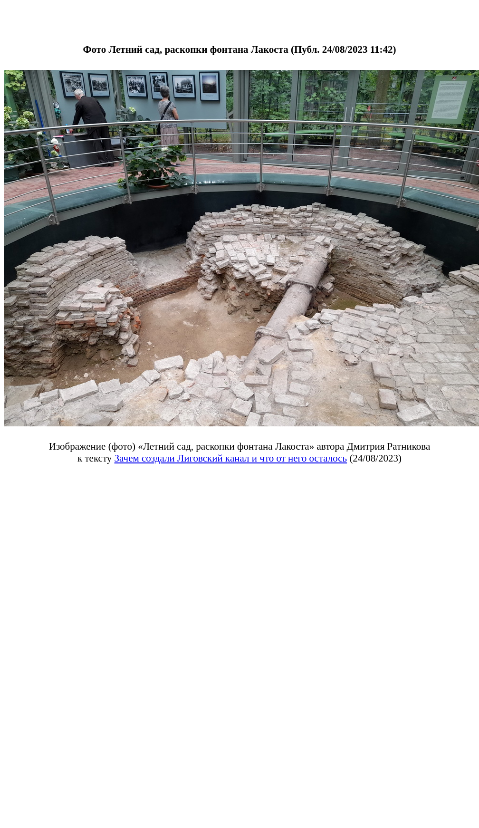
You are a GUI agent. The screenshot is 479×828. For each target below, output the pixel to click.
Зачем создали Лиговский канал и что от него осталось (231, 458)
